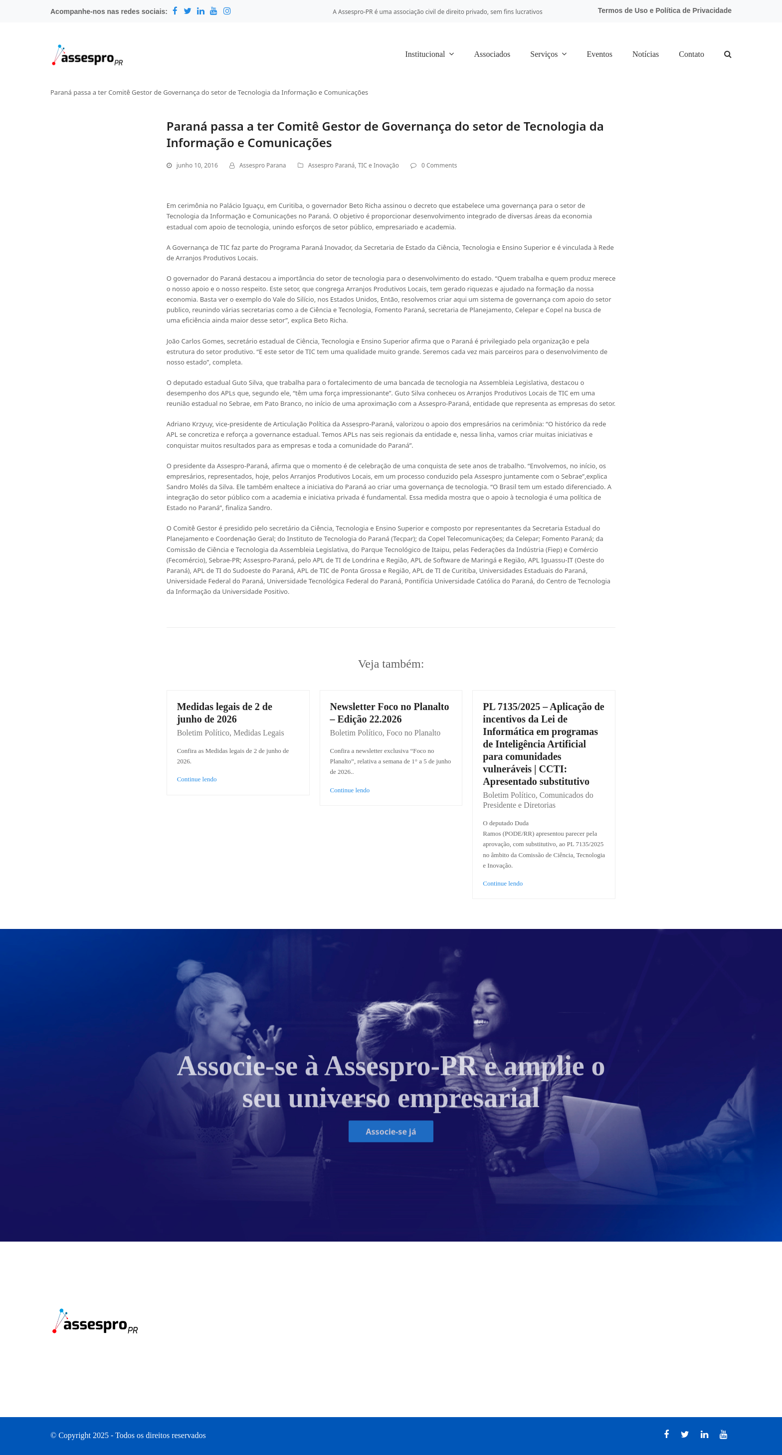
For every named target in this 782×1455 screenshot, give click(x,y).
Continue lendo (197, 779)
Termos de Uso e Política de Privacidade (665, 10)
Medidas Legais (258, 732)
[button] (728, 54)
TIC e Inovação (378, 165)
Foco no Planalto (413, 732)
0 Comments (439, 165)
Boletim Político (203, 732)
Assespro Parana (262, 165)
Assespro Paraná (331, 165)
